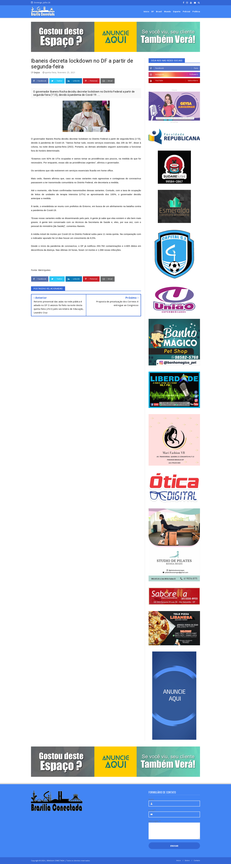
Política (196, 11)
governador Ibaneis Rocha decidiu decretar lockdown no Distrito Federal (71, 139)
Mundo (167, 11)
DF (152, 11)
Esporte (176, 11)
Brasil (159, 11)
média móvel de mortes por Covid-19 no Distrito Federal (62, 234)
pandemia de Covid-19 (52, 142)
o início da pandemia (49, 246)
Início (146, 11)
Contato (197, 860)
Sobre (187, 860)
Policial (186, 11)
